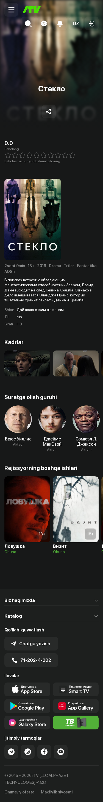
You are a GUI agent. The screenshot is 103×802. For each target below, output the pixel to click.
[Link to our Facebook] (44, 752)
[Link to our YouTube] (61, 752)
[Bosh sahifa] (32, 9)
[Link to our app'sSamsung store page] (27, 722)
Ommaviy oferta (19, 792)
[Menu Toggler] (11, 10)
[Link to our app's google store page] (27, 706)
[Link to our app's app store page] (27, 689)
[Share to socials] (49, 111)
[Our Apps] (76, 689)
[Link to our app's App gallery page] (76, 706)
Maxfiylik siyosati (57, 792)
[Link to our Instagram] (28, 752)
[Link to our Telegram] (11, 752)
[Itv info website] (76, 722)
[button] (76, 23)
